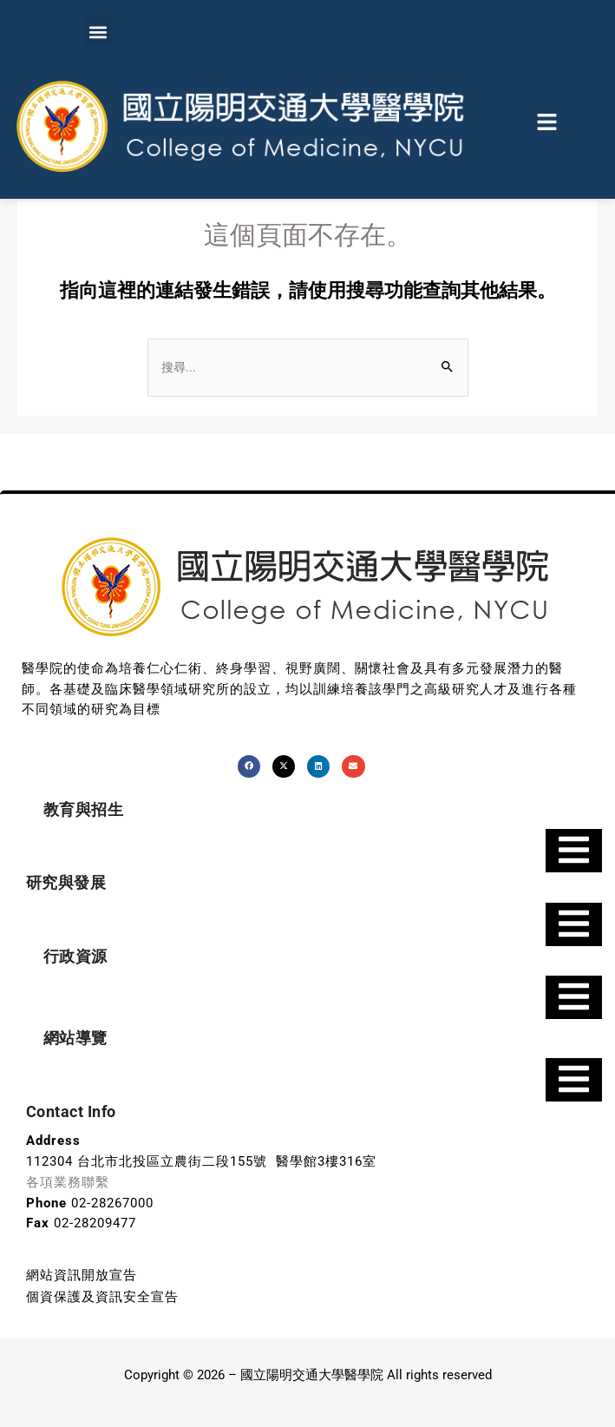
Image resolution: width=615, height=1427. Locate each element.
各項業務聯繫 (67, 1182)
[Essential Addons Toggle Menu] (574, 851)
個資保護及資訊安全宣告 (102, 1294)
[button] (98, 31)
